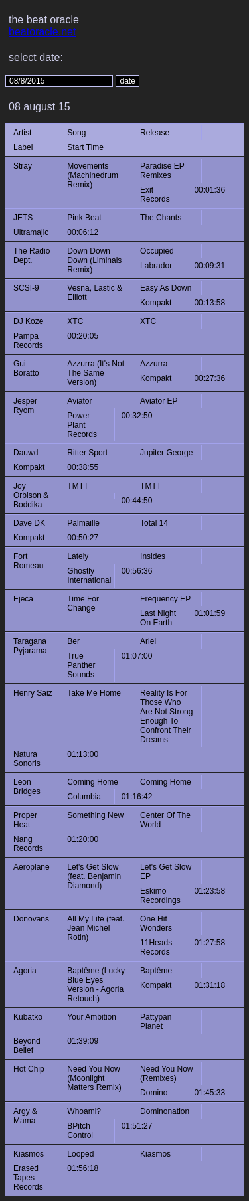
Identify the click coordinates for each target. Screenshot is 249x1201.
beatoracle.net (42, 31)
